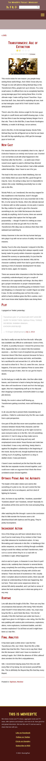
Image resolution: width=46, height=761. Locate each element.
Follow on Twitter (23, 737)
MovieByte (13, 15)
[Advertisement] (23, 25)
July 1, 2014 (30, 332)
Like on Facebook (23, 733)
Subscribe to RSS (23, 746)
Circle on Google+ (23, 741)
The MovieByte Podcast (18, 2)
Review (20, 682)
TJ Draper (32, 54)
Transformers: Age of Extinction (23, 45)
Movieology (33, 2)
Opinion (13, 682)
